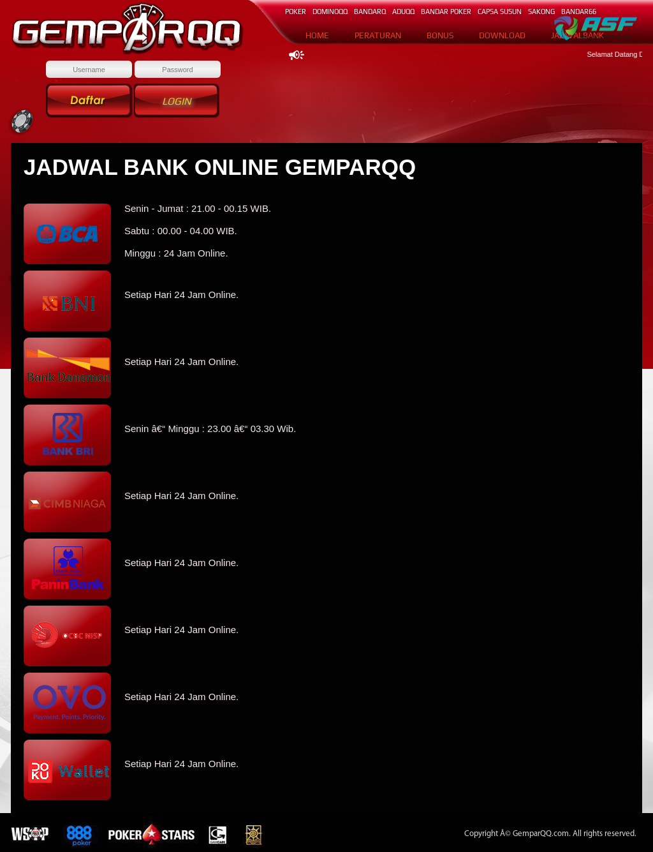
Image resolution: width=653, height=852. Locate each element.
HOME (317, 35)
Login (176, 101)
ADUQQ (403, 11)
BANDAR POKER (446, 11)
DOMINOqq (330, 11)
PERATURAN (378, 35)
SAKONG (541, 11)
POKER (295, 11)
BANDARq (370, 11)
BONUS (440, 35)
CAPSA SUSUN (500, 11)
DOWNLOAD (502, 35)
